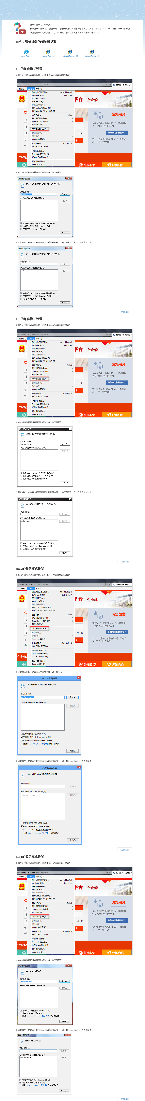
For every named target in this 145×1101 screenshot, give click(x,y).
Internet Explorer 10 (70, 53)
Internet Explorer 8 (27, 53)
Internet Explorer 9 (48, 53)
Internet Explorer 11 (92, 53)
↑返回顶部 (124, 312)
